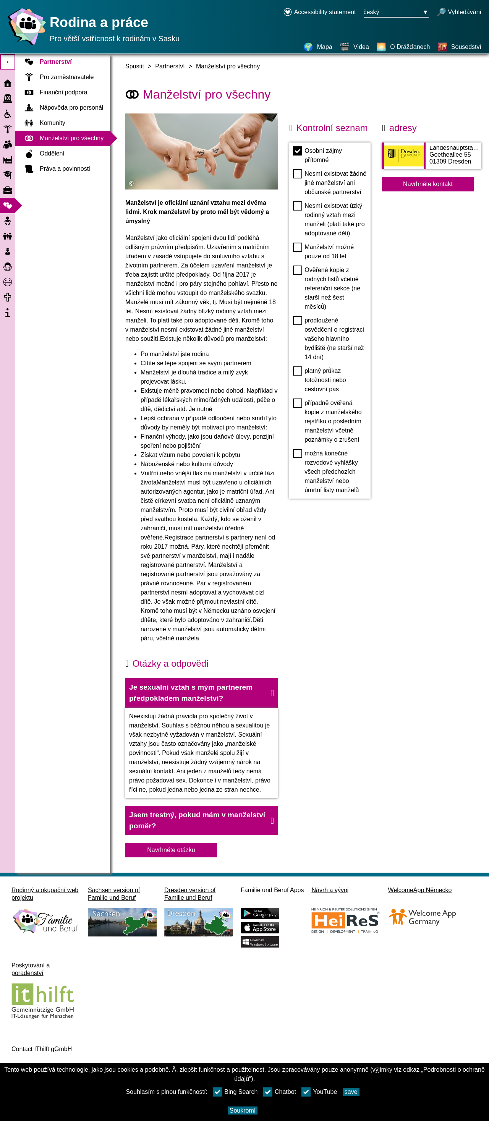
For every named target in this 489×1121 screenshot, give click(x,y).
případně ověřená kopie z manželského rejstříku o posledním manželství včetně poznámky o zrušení (327, 421)
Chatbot (279, 1092)
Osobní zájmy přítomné (317, 154)
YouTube (319, 1092)
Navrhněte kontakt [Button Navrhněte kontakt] (428, 184)
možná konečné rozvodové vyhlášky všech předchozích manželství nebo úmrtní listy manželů (326, 471)
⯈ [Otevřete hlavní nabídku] (8, 62)
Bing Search (235, 1092)
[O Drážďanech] (403, 47)
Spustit (134, 66)
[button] (201, 693)
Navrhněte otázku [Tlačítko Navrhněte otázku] (171, 850)
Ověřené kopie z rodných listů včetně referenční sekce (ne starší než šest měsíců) (326, 288)
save (351, 1092)
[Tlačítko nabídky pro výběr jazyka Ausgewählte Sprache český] (396, 13)
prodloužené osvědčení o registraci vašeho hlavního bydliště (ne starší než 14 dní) (328, 338)
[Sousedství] (459, 47)
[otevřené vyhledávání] (458, 13)
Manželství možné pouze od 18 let (323, 251)
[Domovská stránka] (25, 45)
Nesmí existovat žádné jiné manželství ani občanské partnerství (329, 182)
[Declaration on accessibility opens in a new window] (319, 13)
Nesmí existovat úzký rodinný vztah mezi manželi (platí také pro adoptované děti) (328, 219)
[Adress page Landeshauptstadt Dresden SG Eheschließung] (431, 160)
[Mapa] (317, 47)
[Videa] (354, 47)
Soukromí (243, 1110)
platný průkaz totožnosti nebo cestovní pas (319, 379)
